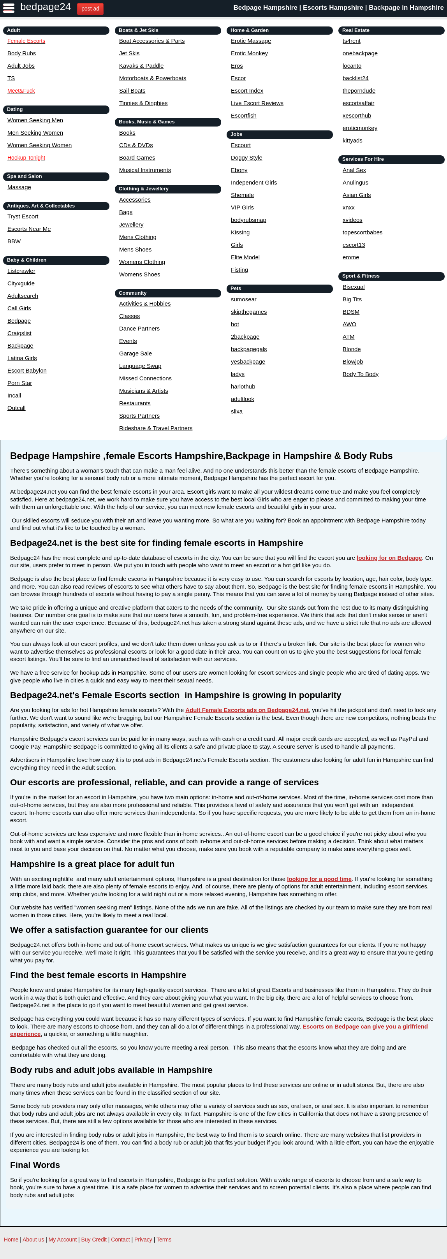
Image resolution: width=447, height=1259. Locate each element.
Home (11, 1239)
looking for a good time (319, 879)
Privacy (143, 1239)
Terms (164, 1239)
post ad (90, 8)
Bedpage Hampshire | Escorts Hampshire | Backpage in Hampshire (339, 7)
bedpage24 (45, 6)
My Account (63, 1239)
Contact (120, 1239)
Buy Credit (94, 1239)
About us (33, 1239)
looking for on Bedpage (389, 557)
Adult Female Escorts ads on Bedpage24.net (247, 710)
